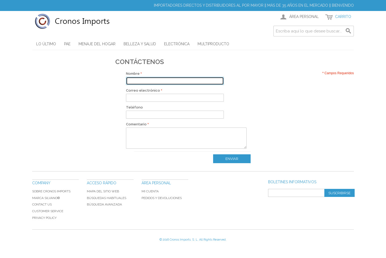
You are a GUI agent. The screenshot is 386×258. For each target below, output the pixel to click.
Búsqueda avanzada (104, 204)
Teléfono (134, 107)
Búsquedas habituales (106, 198)
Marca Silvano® (46, 198)
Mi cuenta (150, 191)
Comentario (136, 124)
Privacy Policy (44, 218)
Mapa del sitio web (103, 191)
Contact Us (42, 204)
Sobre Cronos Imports (51, 191)
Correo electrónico (143, 90)
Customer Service (47, 211)
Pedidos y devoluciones (162, 198)
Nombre (133, 74)
